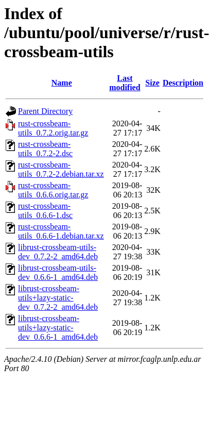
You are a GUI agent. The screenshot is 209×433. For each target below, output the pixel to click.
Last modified (124, 83)
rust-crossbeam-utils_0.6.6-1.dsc (45, 211)
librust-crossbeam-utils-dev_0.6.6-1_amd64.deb (58, 272)
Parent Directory (45, 111)
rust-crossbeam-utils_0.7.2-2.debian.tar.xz (61, 169)
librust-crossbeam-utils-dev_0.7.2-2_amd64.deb (58, 252)
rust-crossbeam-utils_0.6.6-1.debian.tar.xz (61, 231)
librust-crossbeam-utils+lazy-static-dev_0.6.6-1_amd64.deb (58, 327)
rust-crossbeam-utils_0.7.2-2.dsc (45, 149)
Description (183, 82)
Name (61, 82)
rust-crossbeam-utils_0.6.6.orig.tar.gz (53, 190)
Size (152, 82)
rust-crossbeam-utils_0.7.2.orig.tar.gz (53, 128)
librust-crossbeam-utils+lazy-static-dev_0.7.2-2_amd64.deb (58, 297)
